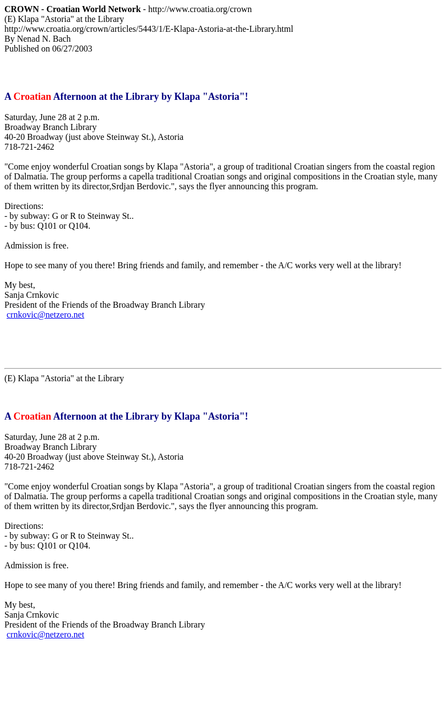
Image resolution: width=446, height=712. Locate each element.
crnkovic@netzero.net (45, 314)
